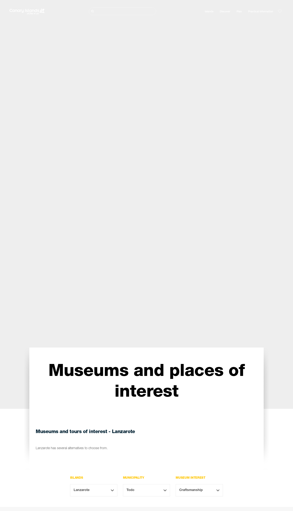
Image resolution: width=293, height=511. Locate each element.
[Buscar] (122, 11)
